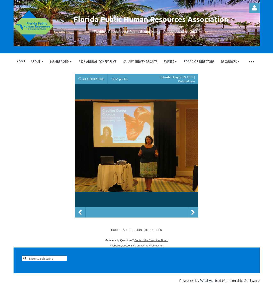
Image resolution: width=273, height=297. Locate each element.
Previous (80, 212)
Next (193, 212)
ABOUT (127, 229)
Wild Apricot (210, 280)
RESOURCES (153, 229)
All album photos (93, 79)
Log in (254, 8)
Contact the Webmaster (149, 245)
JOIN (139, 229)
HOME (115, 229)
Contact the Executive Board (151, 240)
